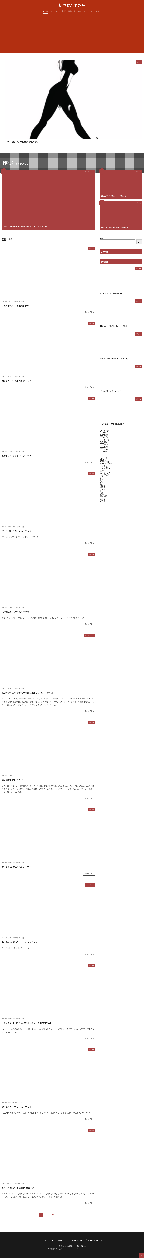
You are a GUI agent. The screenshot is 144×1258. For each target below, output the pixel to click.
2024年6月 (104, 434)
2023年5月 (104, 446)
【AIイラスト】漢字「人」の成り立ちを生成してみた (22, 142)
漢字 (139, 62)
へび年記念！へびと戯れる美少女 (24, 611)
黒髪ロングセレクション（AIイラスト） (29, 455)
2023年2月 (104, 451)
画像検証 (71, 11)
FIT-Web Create (69, 1249)
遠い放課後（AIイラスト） (20, 779)
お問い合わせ (77, 1240)
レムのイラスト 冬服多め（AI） (24, 305)
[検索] (139, 241)
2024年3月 (104, 436)
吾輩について (63, 1240)
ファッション (105, 472)
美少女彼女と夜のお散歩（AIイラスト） (29, 866)
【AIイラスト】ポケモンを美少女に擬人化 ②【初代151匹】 (42, 1022)
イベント (103, 465)
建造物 (102, 486)
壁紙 (102, 482)
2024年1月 (104, 438)
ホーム (45, 11)
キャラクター (83, 11)
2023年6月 (104, 445)
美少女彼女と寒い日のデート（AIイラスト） (118, 227)
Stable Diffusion (106, 463)
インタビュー (105, 467)
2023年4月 (104, 448)
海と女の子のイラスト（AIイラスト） (116, 196)
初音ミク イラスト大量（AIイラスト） (29, 380)
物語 (64, 11)
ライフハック (105, 475)
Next (53, 1214)
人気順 (10, 239)
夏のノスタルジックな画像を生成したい (29, 1187)
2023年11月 (104, 441)
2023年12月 (104, 439)
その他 (102, 470)
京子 (102, 477)
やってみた (55, 11)
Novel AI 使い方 (106, 462)
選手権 (102, 500)
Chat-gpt (95, 11)
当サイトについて (46, 1240)
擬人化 (102, 487)
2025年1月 (104, 432)
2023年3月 (104, 450)
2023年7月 (104, 443)
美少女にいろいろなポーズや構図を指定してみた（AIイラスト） (36, 226)
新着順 (4, 239)
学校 (102, 484)
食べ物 (102, 501)
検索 (102, 238)
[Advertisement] (72, 32)
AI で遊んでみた (72, 5)
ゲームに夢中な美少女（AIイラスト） (27, 530)
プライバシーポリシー (96, 1240)
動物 (102, 479)
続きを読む (89, 312)
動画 (102, 481)
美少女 (139, 171)
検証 (102, 491)
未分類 (102, 489)
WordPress (92, 1249)
